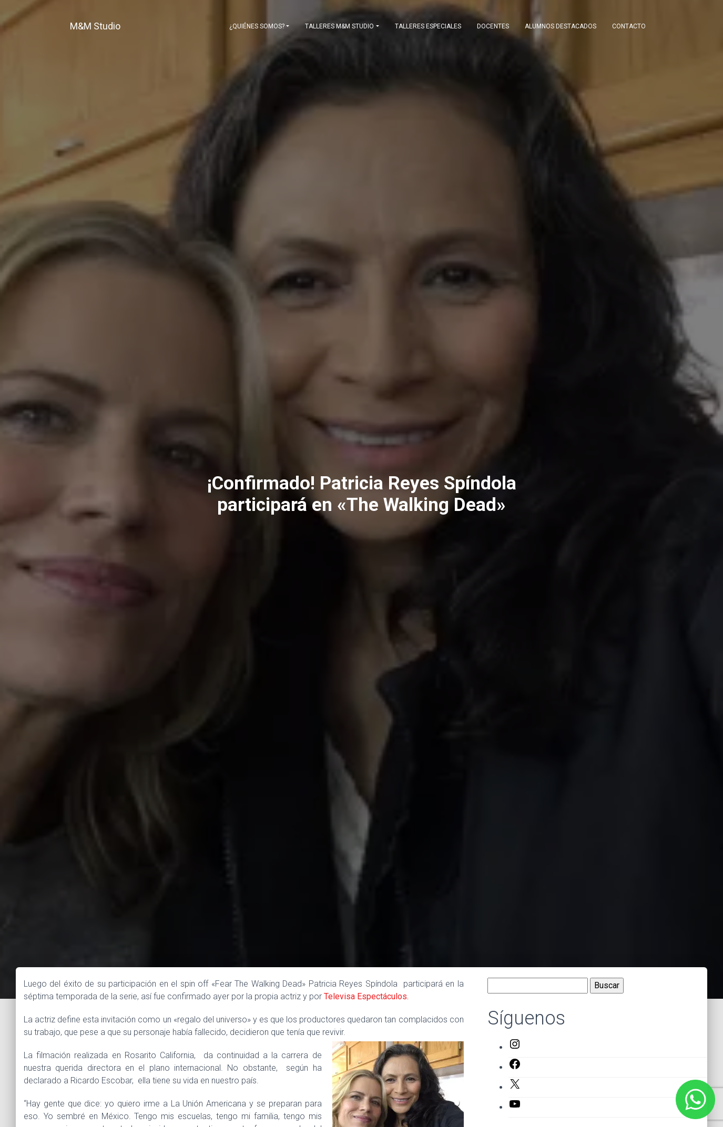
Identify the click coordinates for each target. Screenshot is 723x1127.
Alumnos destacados (560, 26)
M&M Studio (95, 26)
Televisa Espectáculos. (366, 996)
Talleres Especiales (428, 26)
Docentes (493, 26)
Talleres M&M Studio (339, 26)
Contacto (629, 26)
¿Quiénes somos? (256, 26)
